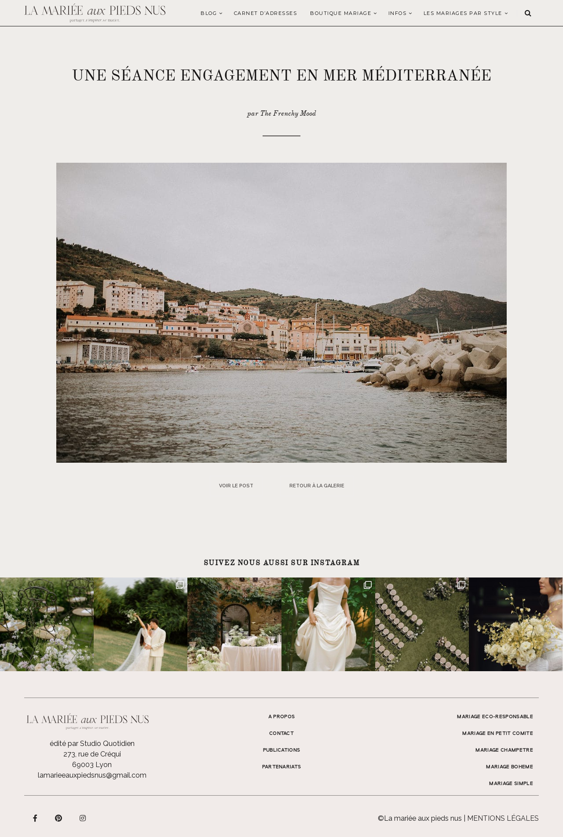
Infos (397, 13)
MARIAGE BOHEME (509, 767)
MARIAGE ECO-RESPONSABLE (495, 717)
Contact (281, 734)
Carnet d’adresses (265, 13)
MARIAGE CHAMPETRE (504, 750)
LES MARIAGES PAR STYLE (463, 13)
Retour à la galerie (316, 486)
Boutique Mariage (340, 13)
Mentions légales (503, 818)
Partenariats (281, 767)
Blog (209, 13)
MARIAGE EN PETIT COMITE (497, 734)
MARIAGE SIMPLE (511, 784)
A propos (281, 717)
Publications (281, 750)
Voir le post (236, 486)
